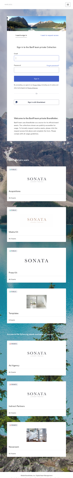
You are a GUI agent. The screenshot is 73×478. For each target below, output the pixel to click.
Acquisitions (14, 191)
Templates (13, 313)
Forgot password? (53, 66)
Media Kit (13, 232)
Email (16, 54)
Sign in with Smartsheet (30, 102)
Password (17, 65)
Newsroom (14, 446)
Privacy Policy (37, 85)
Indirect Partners (17, 406)
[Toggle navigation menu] (67, 4)
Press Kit (13, 272)
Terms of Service (33, 88)
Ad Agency (14, 365)
